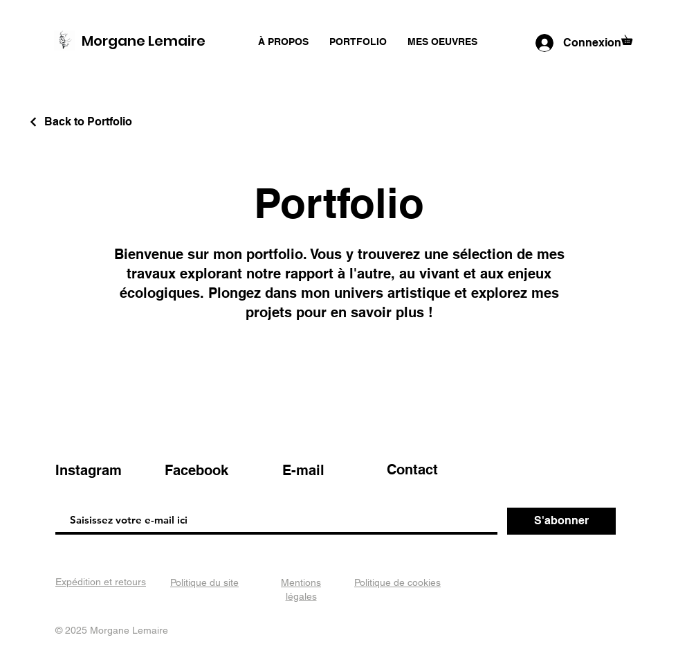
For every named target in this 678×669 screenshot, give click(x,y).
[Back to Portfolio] (80, 121)
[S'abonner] (561, 521)
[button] (631, 38)
